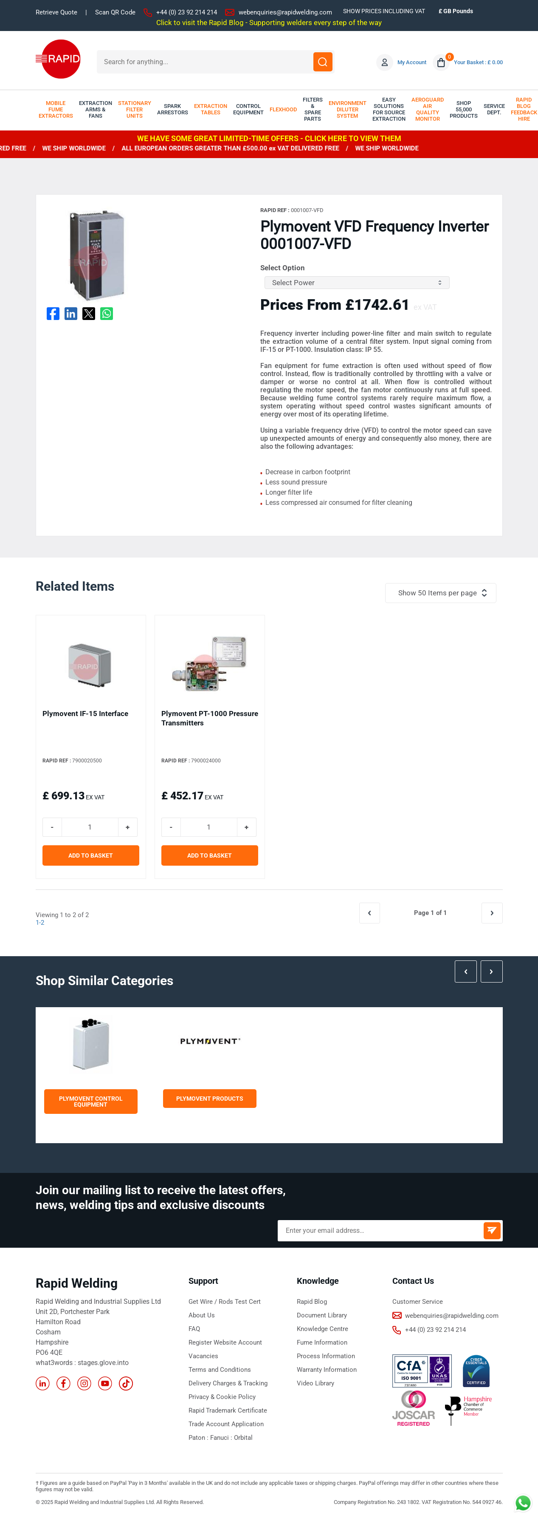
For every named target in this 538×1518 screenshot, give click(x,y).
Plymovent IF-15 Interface (85, 713)
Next (492, 971)
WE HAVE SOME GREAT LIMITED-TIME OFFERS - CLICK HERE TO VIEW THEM (269, 138)
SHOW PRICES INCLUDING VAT (384, 11)
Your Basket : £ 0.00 (478, 62)
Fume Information (322, 1342)
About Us (202, 1315)
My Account (411, 62)
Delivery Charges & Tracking (228, 1383)
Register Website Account (225, 1342)
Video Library (315, 1383)
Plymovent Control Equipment (91, 1101)
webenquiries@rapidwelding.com (285, 12)
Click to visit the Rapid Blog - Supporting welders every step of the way (269, 22)
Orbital (243, 1438)
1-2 (40, 922)
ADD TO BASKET (90, 855)
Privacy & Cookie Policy (222, 1397)
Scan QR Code (115, 12)
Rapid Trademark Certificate (228, 1410)
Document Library (322, 1315)
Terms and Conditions (220, 1370)
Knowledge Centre (322, 1329)
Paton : (199, 1438)
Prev (466, 971)
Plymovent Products (209, 1098)
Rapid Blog (312, 1302)
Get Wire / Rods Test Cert (225, 1302)
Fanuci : (222, 1438)
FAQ (194, 1329)
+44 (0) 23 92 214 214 (186, 12)
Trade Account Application (226, 1424)
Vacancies (203, 1356)
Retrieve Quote (56, 12)
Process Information (326, 1356)
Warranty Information (327, 1370)
